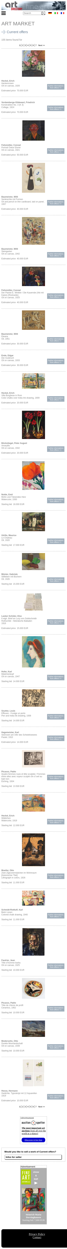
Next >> (41, 45)
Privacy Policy (37, 1234)
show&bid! (36, 1177)
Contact (37, 1237)
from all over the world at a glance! (34, 1131)
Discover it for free (33, 1140)
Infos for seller (14, 1157)
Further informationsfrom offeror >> (55, 87)
